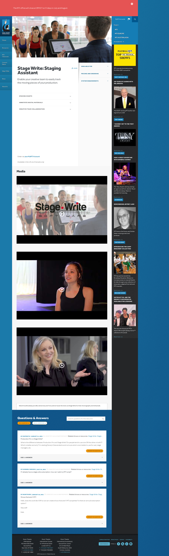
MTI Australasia (121, 37)
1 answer (26, 456)
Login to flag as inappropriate (56, 435)
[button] (129, 19)
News (3, 79)
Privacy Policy (114, 538)
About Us (5, 87)
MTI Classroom (5, 56)
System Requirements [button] (90, 81)
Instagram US (130, 542)
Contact (122, 538)
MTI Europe (119, 33)
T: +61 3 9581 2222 (65, 550)
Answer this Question (93, 449)
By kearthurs (26, 493)
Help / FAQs (5, 71)
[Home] (6, 26)
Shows (4, 40)
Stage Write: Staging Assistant (98, 435)
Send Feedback (104, 542)
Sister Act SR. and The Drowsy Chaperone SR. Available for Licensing (123, 299)
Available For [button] (86, 66)
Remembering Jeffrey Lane (124, 204)
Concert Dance (4, 63)
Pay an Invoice (118, 42)
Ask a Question (23, 423)
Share (75, 68)
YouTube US (126, 542)
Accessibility (129, 538)
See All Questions (39, 423)
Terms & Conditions (104, 538)
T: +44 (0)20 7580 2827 (46, 546)
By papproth (25, 435)
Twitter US (122, 542)
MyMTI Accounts (120, 19)
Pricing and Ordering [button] (90, 73)
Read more (118, 74)
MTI (116, 29)
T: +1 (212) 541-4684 (27, 548)
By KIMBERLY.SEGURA (28, 468)
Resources (5, 48)
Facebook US (118, 542)
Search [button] (135, 19)
